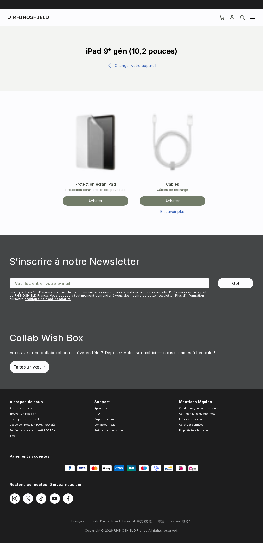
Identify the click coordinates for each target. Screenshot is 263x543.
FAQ (97, 413)
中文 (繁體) (145, 521)
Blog (12, 435)
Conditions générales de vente (198, 408)
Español (128, 521)
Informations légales (192, 419)
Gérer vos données (191, 424)
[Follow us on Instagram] (15, 498)
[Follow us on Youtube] (55, 498)
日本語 (159, 521)
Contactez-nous (104, 424)
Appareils (100, 408)
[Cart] (222, 17)
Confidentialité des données (197, 413)
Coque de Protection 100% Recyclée (33, 424)
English (92, 521)
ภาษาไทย (173, 521)
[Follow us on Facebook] (68, 498)
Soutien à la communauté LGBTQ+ (33, 430)
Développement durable (25, 419)
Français (78, 521)
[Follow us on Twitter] (28, 498)
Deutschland (110, 521)
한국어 (187, 521)
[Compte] (232, 17)
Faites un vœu (29, 367)
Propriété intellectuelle (193, 430)
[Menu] (252, 17)
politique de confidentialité (47, 299)
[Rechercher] (242, 17)
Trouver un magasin (23, 413)
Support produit (104, 419)
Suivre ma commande (108, 430)
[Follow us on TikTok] (41, 498)
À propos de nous (21, 408)
